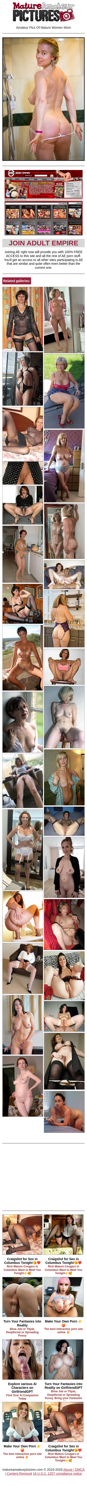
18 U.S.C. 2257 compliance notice (57, 1473)
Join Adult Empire (43, 243)
